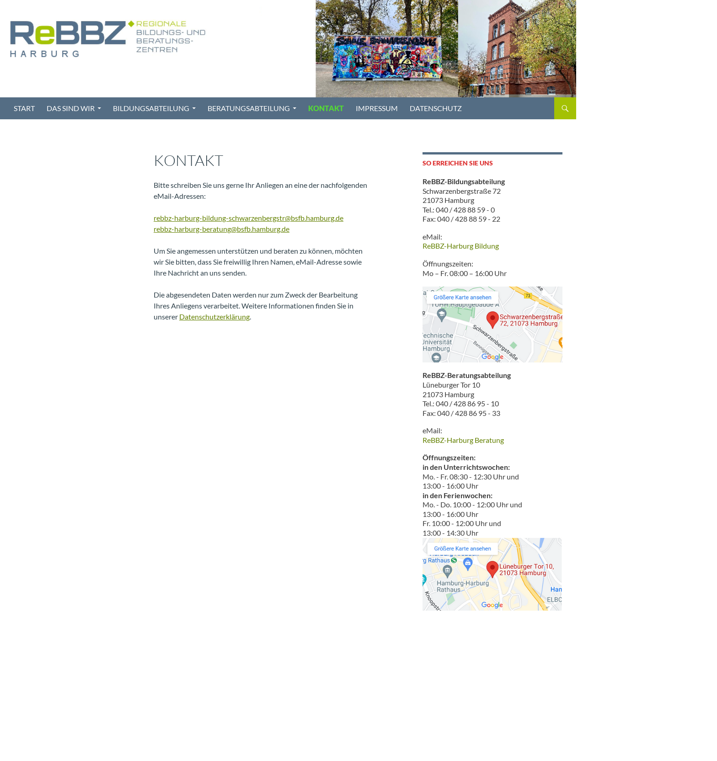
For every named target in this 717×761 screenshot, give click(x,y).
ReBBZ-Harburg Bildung (461, 245)
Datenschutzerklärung (214, 316)
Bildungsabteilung (151, 108)
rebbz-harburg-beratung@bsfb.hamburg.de (221, 228)
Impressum (377, 108)
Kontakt (326, 108)
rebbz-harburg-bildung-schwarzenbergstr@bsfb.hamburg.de (248, 217)
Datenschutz (436, 108)
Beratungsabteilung (249, 108)
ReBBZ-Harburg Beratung (463, 440)
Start (24, 108)
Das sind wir (71, 108)
